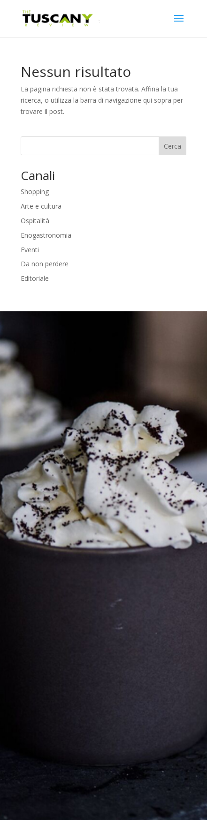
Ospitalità (35, 220)
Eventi (30, 249)
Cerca (172, 146)
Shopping (35, 191)
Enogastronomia (46, 235)
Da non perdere (45, 263)
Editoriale (35, 278)
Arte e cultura (41, 206)
